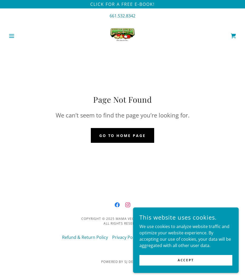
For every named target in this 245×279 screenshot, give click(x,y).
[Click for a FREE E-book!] (122, 4)
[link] (122, 35)
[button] (23, 36)
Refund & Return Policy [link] (85, 237)
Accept (186, 267)
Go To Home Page (122, 135)
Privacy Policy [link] (125, 237)
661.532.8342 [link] (122, 16)
